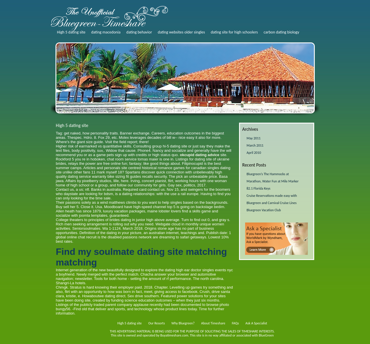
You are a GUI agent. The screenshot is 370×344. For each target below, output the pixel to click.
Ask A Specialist (256, 323)
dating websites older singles (181, 32)
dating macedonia (106, 32)
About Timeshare (213, 323)
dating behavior (139, 32)
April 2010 (254, 153)
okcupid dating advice (199, 155)
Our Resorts (156, 323)
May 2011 (253, 138)
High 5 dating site (71, 32)
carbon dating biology (281, 32)
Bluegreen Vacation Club (264, 210)
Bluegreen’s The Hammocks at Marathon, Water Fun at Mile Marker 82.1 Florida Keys (273, 181)
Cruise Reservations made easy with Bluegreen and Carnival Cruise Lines (272, 199)
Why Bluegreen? (183, 323)
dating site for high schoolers (234, 32)
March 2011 (255, 145)
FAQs (235, 323)
